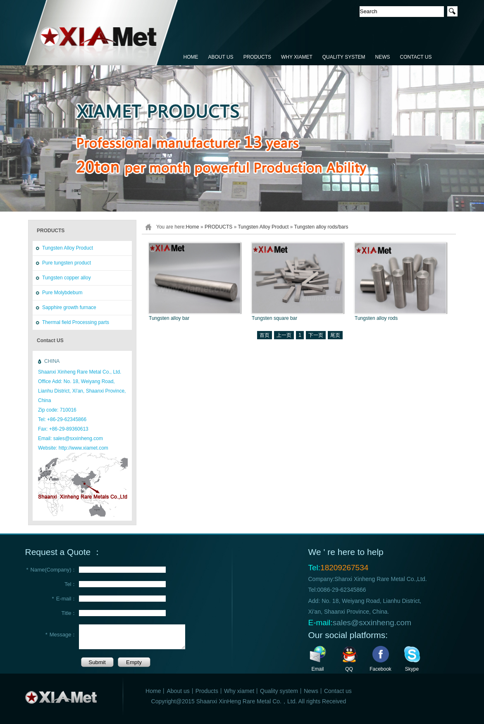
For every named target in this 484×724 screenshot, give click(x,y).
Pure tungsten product (66, 263)
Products (207, 691)
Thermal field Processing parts (75, 322)
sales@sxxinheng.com (372, 622)
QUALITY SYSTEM (343, 57)
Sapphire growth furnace (69, 307)
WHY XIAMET (296, 57)
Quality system (279, 691)
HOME (191, 57)
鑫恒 (102, 33)
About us (178, 691)
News (311, 691)
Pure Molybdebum (62, 292)
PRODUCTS (257, 57)
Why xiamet (239, 691)
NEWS (382, 57)
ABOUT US (221, 57)
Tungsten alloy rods (376, 318)
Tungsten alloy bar (169, 318)
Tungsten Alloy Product (67, 248)
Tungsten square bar (274, 318)
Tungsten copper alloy (66, 278)
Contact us (338, 691)
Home (192, 227)
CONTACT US (416, 57)
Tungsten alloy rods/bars (321, 227)
